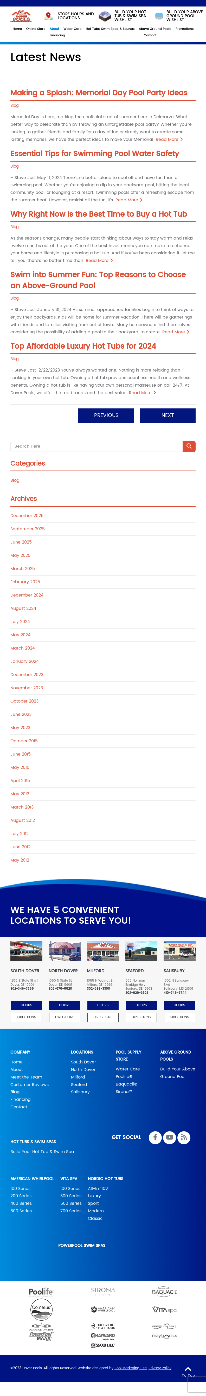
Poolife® (124, 1076)
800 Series (21, 1210)
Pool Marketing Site (130, 1367)
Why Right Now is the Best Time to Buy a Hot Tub (98, 213)
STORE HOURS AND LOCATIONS (68, 15)
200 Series (20, 1195)
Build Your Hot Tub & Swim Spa (42, 1151)
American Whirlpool (32, 1178)
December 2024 (26, 594)
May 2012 (19, 859)
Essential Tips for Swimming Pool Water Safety (94, 153)
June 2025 (21, 541)
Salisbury (80, 1091)
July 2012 (19, 833)
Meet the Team (26, 1076)
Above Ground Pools (175, 1055)
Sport (93, 1203)
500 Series (71, 1203)
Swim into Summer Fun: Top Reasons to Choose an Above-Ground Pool (98, 280)
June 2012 (20, 846)
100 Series (20, 1188)
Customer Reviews (29, 1084)
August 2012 (22, 820)
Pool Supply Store (128, 1055)
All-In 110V (98, 1188)
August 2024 (23, 608)
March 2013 (22, 806)
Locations (82, 1052)
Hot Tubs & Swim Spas (33, 1141)
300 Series (70, 1195)
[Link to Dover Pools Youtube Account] (169, 1136)
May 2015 (19, 767)
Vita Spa (68, 1178)
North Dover (83, 1069)
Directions (26, 1017)
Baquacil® (127, 1083)
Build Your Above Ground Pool (177, 1072)
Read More (169, 138)
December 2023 (26, 674)
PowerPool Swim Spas (81, 1245)
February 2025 (25, 581)
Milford (78, 1076)
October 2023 (24, 700)
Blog (14, 105)
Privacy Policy (160, 1367)
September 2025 (27, 528)
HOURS (26, 1005)
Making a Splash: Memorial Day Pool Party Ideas (99, 92)
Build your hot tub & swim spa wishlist (122, 15)
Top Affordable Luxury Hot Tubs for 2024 (83, 346)
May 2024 (20, 634)
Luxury (94, 1195)
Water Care (128, 1068)
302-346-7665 (22, 988)
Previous (106, 415)
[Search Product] (189, 446)
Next (168, 415)
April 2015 (20, 780)
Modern (96, 1210)
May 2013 (19, 793)
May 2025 (20, 555)
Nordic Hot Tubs (105, 1178)
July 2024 (20, 621)
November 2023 (26, 687)
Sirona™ (124, 1091)
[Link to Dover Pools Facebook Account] (155, 1136)
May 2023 (20, 727)
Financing (20, 1099)
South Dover (83, 1061)
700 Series (70, 1210)
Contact (18, 1106)
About (16, 1069)
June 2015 (20, 753)
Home (16, 1061)
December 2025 (26, 515)
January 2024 (24, 661)
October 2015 (24, 740)
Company (20, 1052)
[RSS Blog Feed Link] (183, 1136)
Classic (95, 1217)
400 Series (21, 1203)
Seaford (79, 1084)
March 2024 (22, 647)
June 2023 (20, 714)
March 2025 (22, 568)
